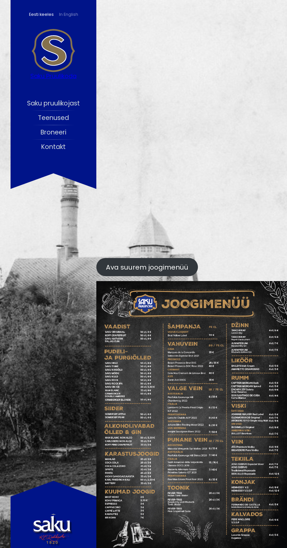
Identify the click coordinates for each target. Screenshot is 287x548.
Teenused (53, 117)
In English (68, 14)
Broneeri (53, 132)
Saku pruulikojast (53, 103)
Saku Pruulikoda (53, 76)
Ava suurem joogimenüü (147, 267)
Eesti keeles (41, 14)
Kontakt (53, 146)
